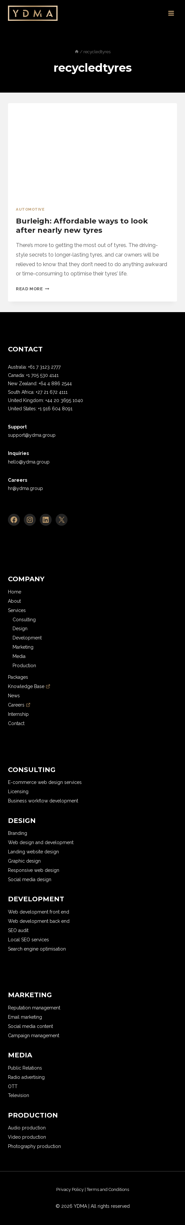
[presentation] (92, 150)
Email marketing (25, 1017)
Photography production (34, 1146)
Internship (18, 714)
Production (24, 665)
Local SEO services (28, 939)
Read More (32, 288)
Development (27, 637)
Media (19, 656)
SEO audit (18, 930)
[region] (73, 1190)
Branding (17, 833)
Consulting (24, 619)
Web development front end (38, 912)
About (14, 601)
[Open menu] (171, 13)
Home (14, 591)
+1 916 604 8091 (55, 408)
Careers (19, 705)
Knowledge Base (29, 686)
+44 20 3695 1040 (64, 400)
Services (17, 610)
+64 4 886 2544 (55, 383)
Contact (16, 723)
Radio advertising (26, 1077)
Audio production (27, 1127)
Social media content (30, 1026)
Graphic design (24, 861)
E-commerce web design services (45, 782)
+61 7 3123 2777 (44, 367)
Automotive (30, 209)
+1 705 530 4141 (42, 375)
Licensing (18, 791)
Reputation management (34, 1007)
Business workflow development (43, 800)
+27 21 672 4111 (52, 392)
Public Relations (25, 1068)
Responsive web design (33, 870)
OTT (13, 1086)
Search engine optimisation (37, 949)
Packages (18, 677)
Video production (27, 1137)
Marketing (23, 647)
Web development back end (38, 921)
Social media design (29, 879)
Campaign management (33, 1035)
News (14, 695)
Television (18, 1095)
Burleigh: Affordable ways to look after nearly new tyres (82, 226)
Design (20, 628)
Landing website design (33, 851)
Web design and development (40, 842)
